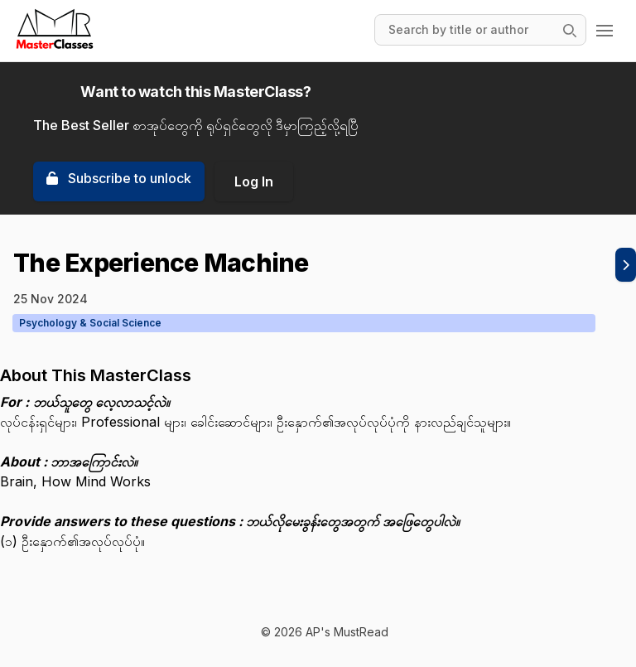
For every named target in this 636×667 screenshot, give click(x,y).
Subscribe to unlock (118, 178)
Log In (253, 181)
